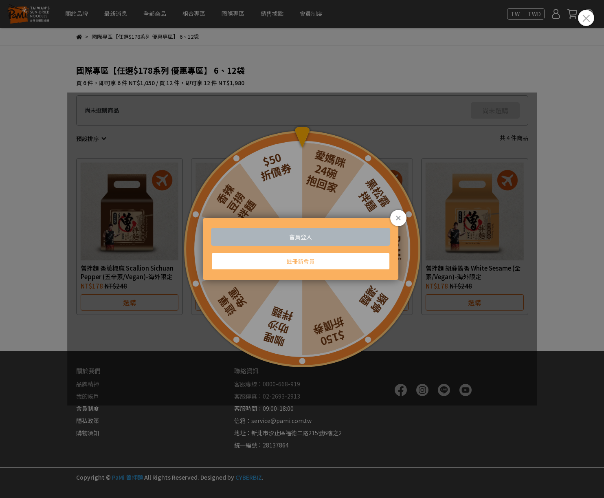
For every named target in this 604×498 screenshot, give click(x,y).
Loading (302, 249)
